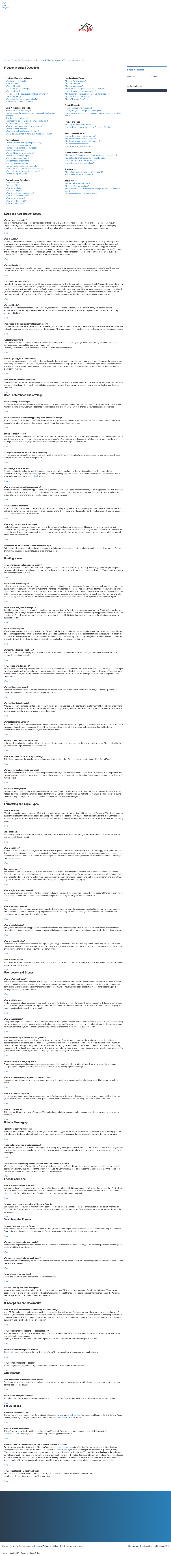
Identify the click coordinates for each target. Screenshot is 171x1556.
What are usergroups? (74, 86)
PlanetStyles (34, 1553)
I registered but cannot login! (18, 89)
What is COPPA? (13, 83)
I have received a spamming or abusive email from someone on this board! (93, 114)
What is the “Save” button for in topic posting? (25, 169)
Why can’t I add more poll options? (20, 153)
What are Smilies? (13, 188)
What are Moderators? (74, 83)
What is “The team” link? (75, 99)
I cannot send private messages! (78, 108)
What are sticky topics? (15, 198)
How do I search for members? (77, 144)
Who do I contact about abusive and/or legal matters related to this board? (92, 190)
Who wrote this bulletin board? (77, 183)
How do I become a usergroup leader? (80, 91)
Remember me (136, 86)
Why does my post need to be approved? (23, 171)
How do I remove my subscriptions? (79, 163)
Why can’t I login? (13, 91)
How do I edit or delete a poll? (18, 156)
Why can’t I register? (14, 86)
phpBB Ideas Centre (12, 1434)
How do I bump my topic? (16, 174)
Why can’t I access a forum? (17, 158)
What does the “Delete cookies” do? (20, 102)
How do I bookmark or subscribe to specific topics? (86, 158)
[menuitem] (4, 3)
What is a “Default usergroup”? (77, 96)
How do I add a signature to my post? (21, 148)
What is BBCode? (13, 183)
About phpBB (62, 1418)
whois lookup (63, 1450)
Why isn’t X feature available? (77, 186)
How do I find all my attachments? (79, 175)
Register (140, 70)
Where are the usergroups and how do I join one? (85, 89)
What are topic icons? (15, 203)
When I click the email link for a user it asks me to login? (29, 134)
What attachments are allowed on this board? (84, 172)
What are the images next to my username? (24, 126)
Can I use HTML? (13, 185)
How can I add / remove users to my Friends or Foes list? (88, 127)
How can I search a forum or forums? (80, 136)
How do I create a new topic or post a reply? (24, 143)
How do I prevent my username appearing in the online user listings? (30, 114)
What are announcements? (17, 196)
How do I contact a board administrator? (81, 194)
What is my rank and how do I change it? (22, 131)
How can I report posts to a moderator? (22, 166)
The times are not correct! (17, 118)
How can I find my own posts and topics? (81, 146)
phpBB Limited (74, 1415)
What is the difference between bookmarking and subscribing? (91, 155)
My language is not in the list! (18, 123)
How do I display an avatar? (17, 129)
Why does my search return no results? (81, 139)
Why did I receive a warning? (17, 163)
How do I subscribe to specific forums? (81, 160)
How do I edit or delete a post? (18, 145)
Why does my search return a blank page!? (82, 141)
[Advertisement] (147, 139)
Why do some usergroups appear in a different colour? (87, 94)
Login (130, 70)
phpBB (34, 476)
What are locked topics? (16, 201)
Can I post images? (14, 190)
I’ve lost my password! (15, 96)
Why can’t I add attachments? (18, 161)
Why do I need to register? (16, 81)
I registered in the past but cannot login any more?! (27, 94)
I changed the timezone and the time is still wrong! (27, 121)
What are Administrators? (75, 81)
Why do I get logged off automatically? (22, 99)
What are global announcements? (20, 193)
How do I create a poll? (15, 150)
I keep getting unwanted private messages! (83, 111)
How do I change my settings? (18, 111)
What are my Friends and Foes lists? (79, 125)
